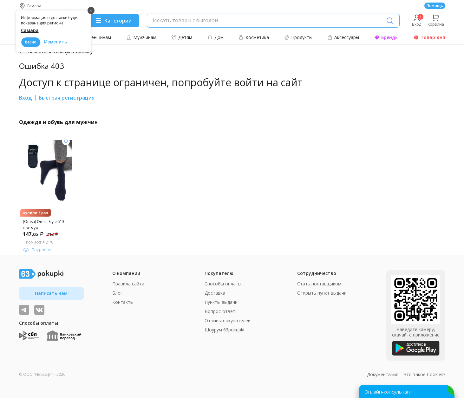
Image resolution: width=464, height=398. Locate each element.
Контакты (123, 302)
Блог (117, 293)
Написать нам (51, 293)
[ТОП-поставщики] (39, 310)
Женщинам (96, 37)
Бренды (386, 37)
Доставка (215, 293)
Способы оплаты (223, 284)
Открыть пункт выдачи (322, 293)
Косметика (254, 37)
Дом (215, 37)
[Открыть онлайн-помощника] (406, 391)
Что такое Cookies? (424, 374)
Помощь (435, 5)
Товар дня (429, 37)
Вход (25, 97)
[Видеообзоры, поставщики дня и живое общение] (24, 310)
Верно (30, 42)
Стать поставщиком (319, 284)
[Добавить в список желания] (66, 141)
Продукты (298, 37)
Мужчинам (141, 37)
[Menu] (113, 20)
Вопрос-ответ (220, 311)
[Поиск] (390, 20)
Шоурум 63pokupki (224, 330)
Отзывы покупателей (228, 320)
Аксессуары (343, 37)
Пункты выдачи (221, 302)
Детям (181, 37)
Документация (382, 374)
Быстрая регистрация (67, 97)
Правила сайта (128, 284)
